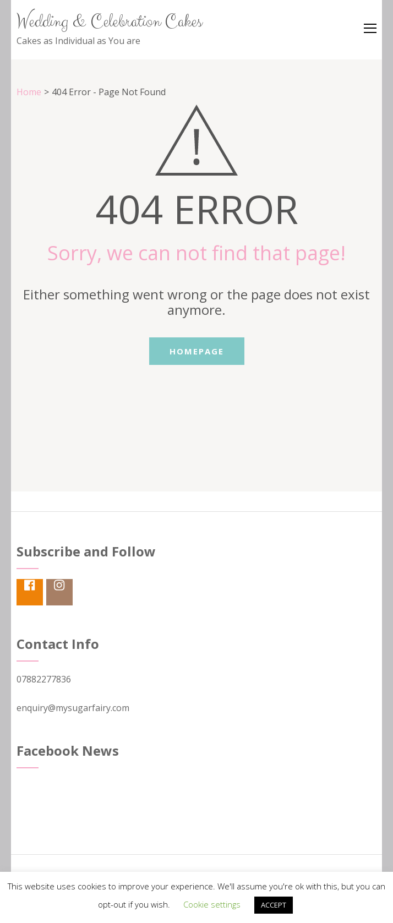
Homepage (197, 351)
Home (29, 92)
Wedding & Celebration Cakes (109, 22)
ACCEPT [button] (273, 905)
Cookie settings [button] (212, 904)
